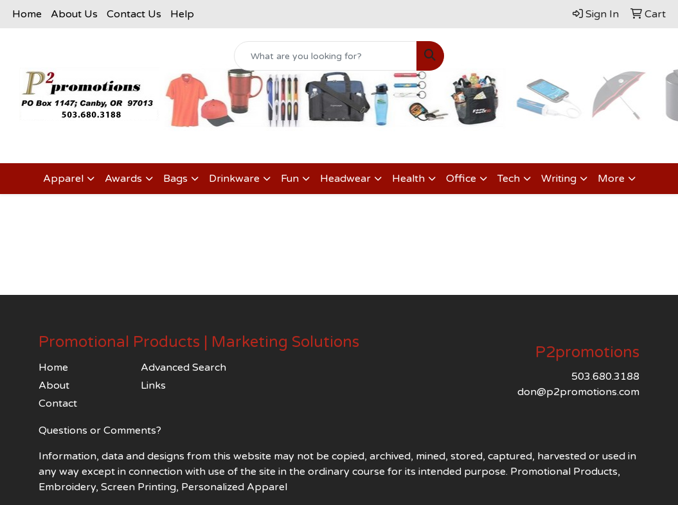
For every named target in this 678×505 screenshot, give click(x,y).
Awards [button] (123, 178)
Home (27, 14)
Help (182, 14)
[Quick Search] (326, 56)
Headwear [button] (345, 178)
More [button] (611, 178)
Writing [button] (558, 178)
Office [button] (461, 178)
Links (153, 385)
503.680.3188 (605, 376)
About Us (74, 14)
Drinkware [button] (234, 178)
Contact (58, 403)
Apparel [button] (63, 178)
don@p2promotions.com (578, 391)
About (54, 385)
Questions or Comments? (100, 430)
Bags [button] (175, 178)
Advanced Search (183, 367)
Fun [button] (290, 178)
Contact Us (134, 14)
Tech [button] (508, 178)
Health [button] (408, 178)
